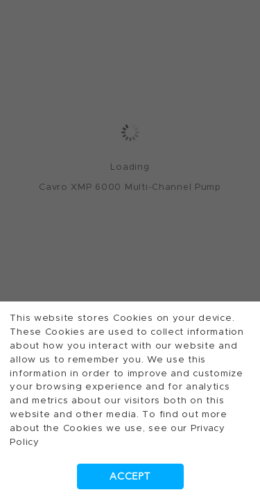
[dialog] (130, 249)
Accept (130, 476)
